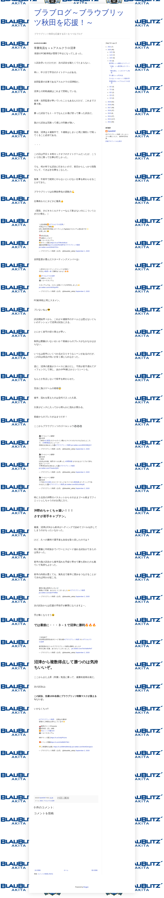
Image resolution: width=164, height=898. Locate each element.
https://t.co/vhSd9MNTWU (60, 742)
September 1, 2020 (82, 251)
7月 (110, 89)
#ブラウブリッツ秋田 (72, 245)
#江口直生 (48, 482)
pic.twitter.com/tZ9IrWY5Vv (48, 247)
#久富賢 (47, 440)
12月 (111, 52)
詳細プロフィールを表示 (113, 141)
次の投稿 (38, 870)
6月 (110, 92)
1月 (110, 98)
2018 (109, 105)
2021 (109, 47)
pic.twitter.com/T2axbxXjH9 (49, 468)
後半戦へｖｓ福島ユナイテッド (119, 63)
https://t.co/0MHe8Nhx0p (63, 747)
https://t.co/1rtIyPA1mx (59, 738)
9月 (110, 61)
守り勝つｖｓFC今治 (116, 75)
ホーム (66, 870)
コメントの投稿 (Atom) (45, 874)
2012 (109, 122)
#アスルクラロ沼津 (56, 224)
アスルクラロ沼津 (48, 800)
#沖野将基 (46, 443)
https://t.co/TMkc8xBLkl (59, 243)
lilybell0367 (112, 131)
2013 (109, 119)
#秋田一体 (47, 271)
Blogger (85, 887)
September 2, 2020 (82, 291)
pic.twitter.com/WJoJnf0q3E (75, 484)
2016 (109, 110)
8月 (110, 87)
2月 (110, 95)
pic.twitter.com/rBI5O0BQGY (81, 445)
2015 (109, 113)
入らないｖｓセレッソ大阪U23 (119, 78)
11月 (111, 55)
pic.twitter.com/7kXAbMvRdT (81, 648)
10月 (111, 58)
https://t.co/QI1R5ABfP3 (56, 245)
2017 (109, 107)
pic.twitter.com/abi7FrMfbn (48, 593)
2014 (109, 116)
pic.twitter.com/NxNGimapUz (82, 747)
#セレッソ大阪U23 (47, 731)
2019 (109, 102)
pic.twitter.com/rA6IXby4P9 (48, 287)
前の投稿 (94, 870)
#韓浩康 (76, 482)
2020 (41, 800)
